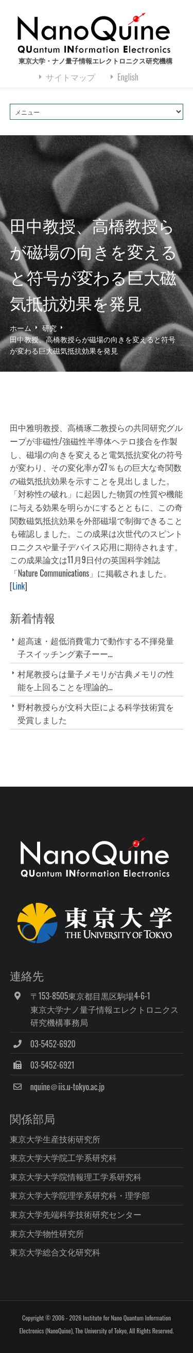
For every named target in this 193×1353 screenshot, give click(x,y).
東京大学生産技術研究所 (55, 1139)
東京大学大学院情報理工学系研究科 (76, 1176)
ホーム (20, 327)
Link (18, 586)
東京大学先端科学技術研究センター (76, 1214)
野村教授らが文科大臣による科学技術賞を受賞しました (95, 713)
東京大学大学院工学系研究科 (63, 1157)
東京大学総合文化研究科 (55, 1252)
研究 (49, 327)
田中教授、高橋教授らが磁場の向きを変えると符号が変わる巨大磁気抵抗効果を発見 (93, 344)
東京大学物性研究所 (47, 1233)
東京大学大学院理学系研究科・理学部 (80, 1195)
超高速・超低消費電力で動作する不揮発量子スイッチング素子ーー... (95, 647)
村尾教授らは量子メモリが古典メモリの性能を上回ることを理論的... (95, 680)
